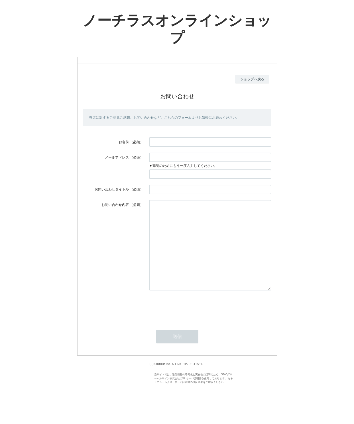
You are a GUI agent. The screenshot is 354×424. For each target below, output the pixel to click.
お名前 (124, 142)
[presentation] (192, 324)
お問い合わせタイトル (112, 189)
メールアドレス (117, 157)
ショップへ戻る (252, 79)
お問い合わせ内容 (115, 204)
